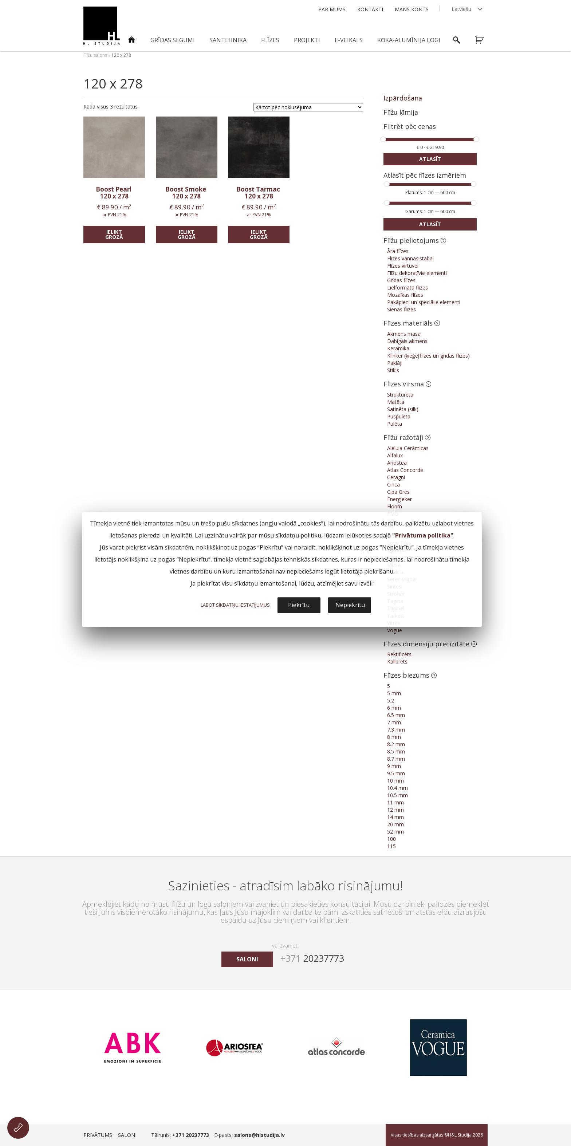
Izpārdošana (402, 98)
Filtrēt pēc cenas (409, 127)
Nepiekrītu (350, 605)
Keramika (398, 348)
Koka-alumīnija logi (408, 40)
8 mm (394, 736)
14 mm (395, 817)
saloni (247, 959)
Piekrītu (299, 605)
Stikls (393, 370)
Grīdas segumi (172, 40)
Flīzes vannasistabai (410, 258)
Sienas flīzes (401, 309)
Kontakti (370, 9)
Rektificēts (399, 654)
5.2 (390, 700)
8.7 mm (396, 758)
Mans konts (412, 9)
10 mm (395, 780)
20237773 (312, 958)
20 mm (395, 824)
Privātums (97, 1134)
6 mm (394, 707)
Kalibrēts (397, 661)
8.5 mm (396, 751)
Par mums (332, 9)
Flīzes (270, 40)
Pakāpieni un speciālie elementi (423, 302)
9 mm (394, 766)
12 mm (395, 809)
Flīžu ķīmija (400, 112)
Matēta (395, 401)
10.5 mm (397, 795)
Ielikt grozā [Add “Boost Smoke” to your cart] (187, 234)
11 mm (395, 802)
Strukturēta (400, 394)
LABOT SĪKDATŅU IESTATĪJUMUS (235, 605)
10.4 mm (397, 787)
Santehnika (228, 40)
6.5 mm (396, 715)
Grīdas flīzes (401, 280)
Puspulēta (398, 416)
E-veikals (349, 40)
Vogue (394, 630)
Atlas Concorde (405, 469)
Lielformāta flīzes (407, 287)
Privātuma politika (422, 535)
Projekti (307, 40)
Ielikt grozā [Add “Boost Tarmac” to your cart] (259, 234)
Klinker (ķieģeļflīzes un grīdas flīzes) (428, 355)
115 (391, 846)
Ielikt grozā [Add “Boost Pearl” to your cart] (114, 234)
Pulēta (394, 423)
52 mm (395, 831)
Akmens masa (404, 333)
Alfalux (395, 455)
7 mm (394, 722)
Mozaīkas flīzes (405, 294)
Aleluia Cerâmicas (408, 448)
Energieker (399, 499)
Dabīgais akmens (407, 341)
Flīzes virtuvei (402, 265)
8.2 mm (396, 744)
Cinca (393, 484)
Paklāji (394, 362)
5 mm (394, 693)
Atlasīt (430, 158)
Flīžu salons (95, 55)
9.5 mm (396, 773)
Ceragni (396, 477)
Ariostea (397, 462)
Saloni (127, 1134)
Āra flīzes (398, 251)
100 (391, 838)
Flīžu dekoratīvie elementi (417, 272)
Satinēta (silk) (402, 409)
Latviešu (461, 8)
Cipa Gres (398, 491)
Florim (394, 506)
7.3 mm (396, 729)
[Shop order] (308, 107)
